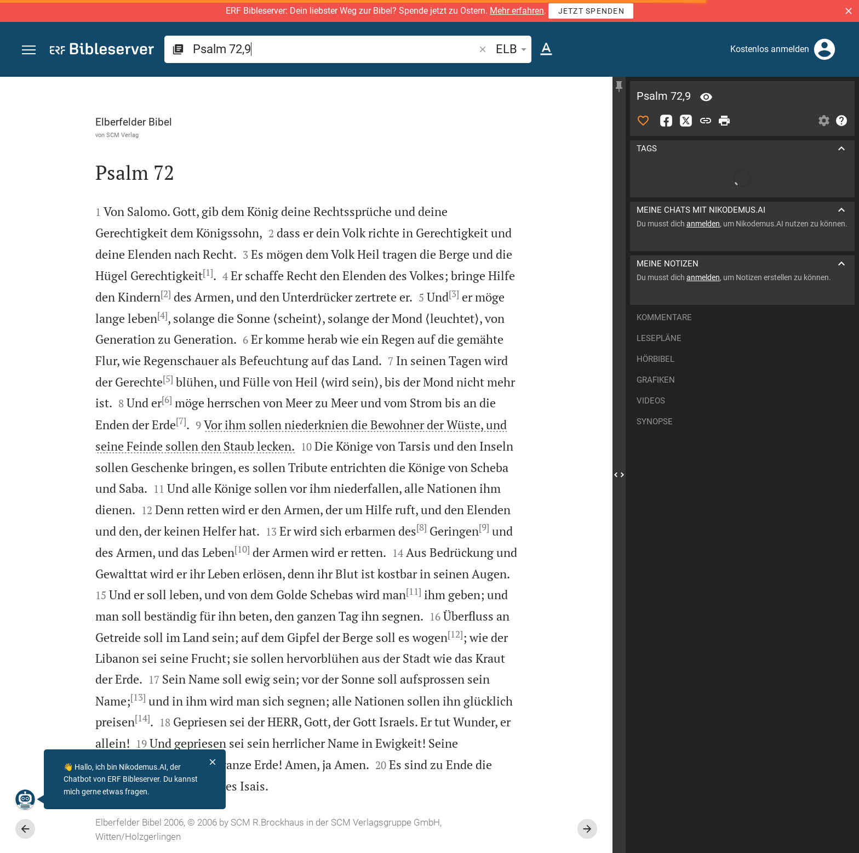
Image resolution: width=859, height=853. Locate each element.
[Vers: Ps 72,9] (706, 97)
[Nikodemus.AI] (25, 799)
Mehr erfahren (517, 10)
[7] (181, 421)
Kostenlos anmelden (769, 49)
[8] (421, 527)
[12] (455, 634)
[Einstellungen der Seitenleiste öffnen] (824, 120)
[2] (166, 294)
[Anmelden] (824, 49)
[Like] (643, 120)
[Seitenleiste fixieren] (619, 86)
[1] (208, 272)
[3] (454, 294)
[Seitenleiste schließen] (619, 474)
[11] (413, 591)
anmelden (703, 223)
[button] (848, 10)
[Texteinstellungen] (546, 49)
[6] (167, 400)
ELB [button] (513, 49)
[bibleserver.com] (102, 50)
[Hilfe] (841, 120)
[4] (162, 315)
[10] (242, 549)
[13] (138, 697)
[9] (484, 527)
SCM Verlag (122, 135)
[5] (168, 379)
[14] (142, 718)
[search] (335, 49)
